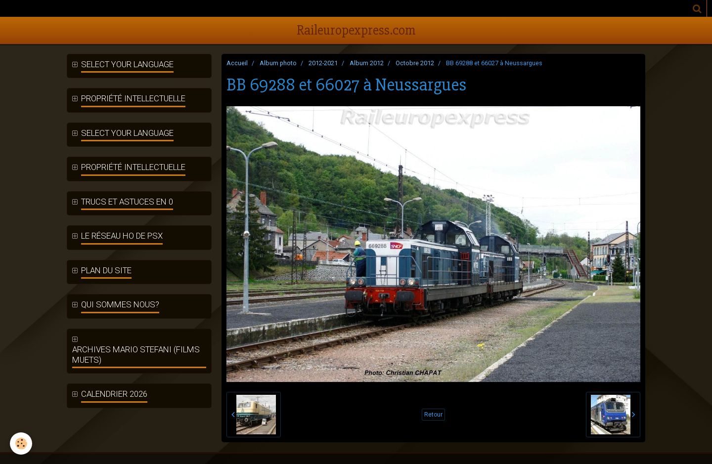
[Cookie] (21, 443)
